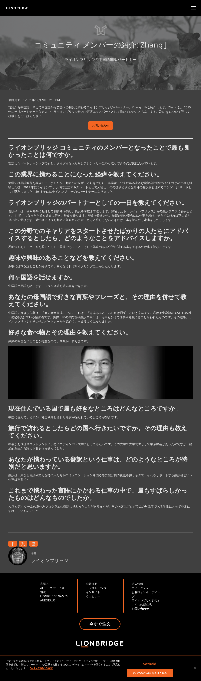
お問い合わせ (100, 125)
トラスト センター (97, 588)
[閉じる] (195, 667)
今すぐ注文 (99, 624)
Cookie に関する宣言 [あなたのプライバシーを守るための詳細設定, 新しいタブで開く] (41, 668)
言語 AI (44, 584)
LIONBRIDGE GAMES (54, 596)
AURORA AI (47, 600)
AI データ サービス (52, 588)
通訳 (43, 592)
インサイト (93, 592)
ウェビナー (93, 596)
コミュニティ (140, 588)
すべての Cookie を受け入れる (149, 673)
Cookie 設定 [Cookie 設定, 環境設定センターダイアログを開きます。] (150, 663)
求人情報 (137, 584)
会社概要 (91, 584)
